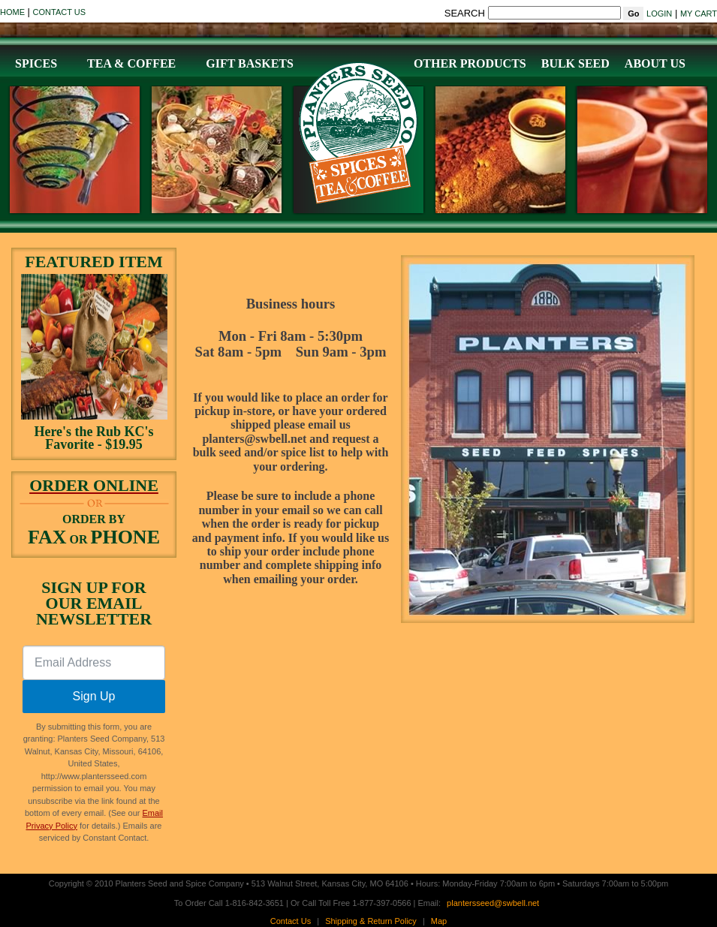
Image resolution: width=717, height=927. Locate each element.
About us (655, 63)
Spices (36, 63)
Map (439, 920)
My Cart (698, 13)
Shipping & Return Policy (371, 920)
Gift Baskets (250, 63)
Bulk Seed (575, 63)
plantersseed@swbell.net (493, 902)
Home (12, 12)
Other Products (470, 63)
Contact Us (59, 12)
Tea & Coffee (131, 63)
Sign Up (94, 696)
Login (659, 13)
